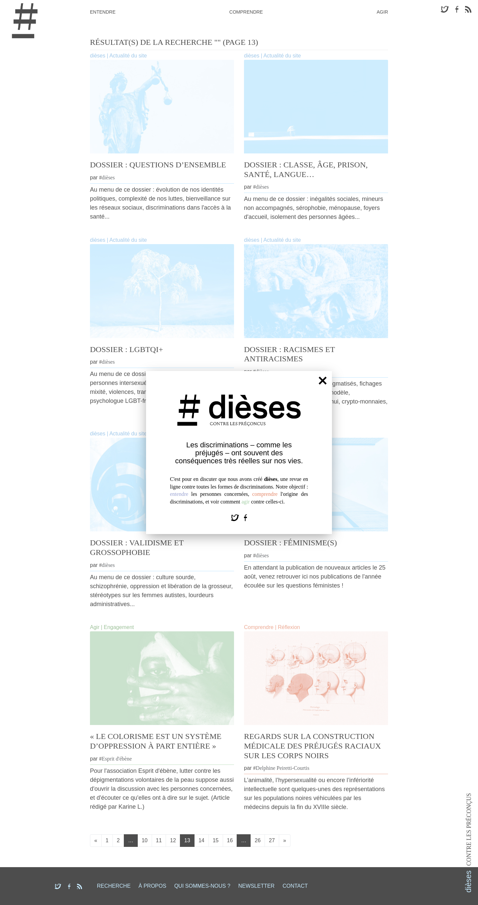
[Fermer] (323, 380)
